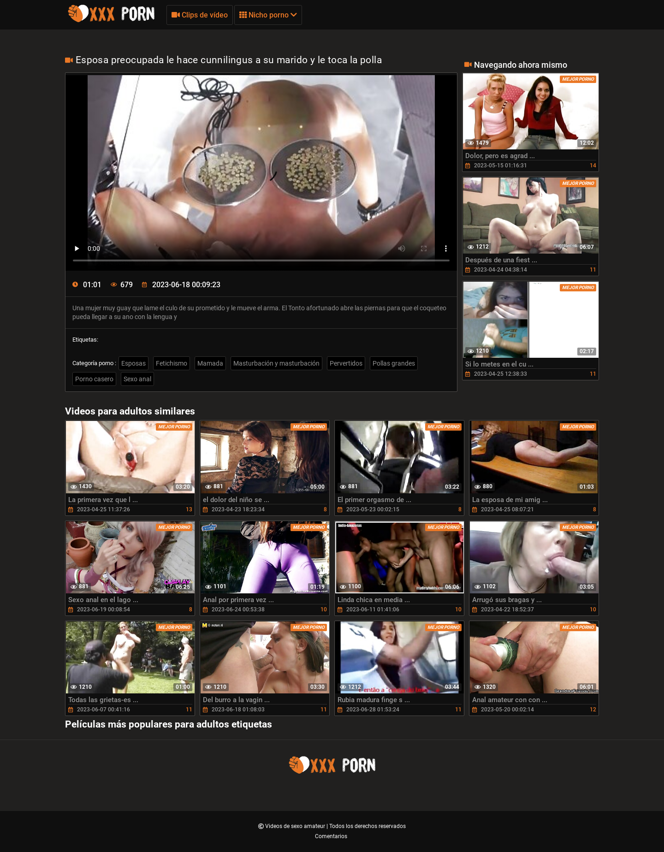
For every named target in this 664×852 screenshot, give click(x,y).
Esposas (133, 363)
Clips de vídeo (200, 15)
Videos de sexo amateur (295, 826)
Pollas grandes (394, 363)
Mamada (210, 363)
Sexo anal (137, 379)
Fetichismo (171, 363)
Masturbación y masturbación (276, 363)
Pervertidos (346, 363)
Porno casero (94, 379)
